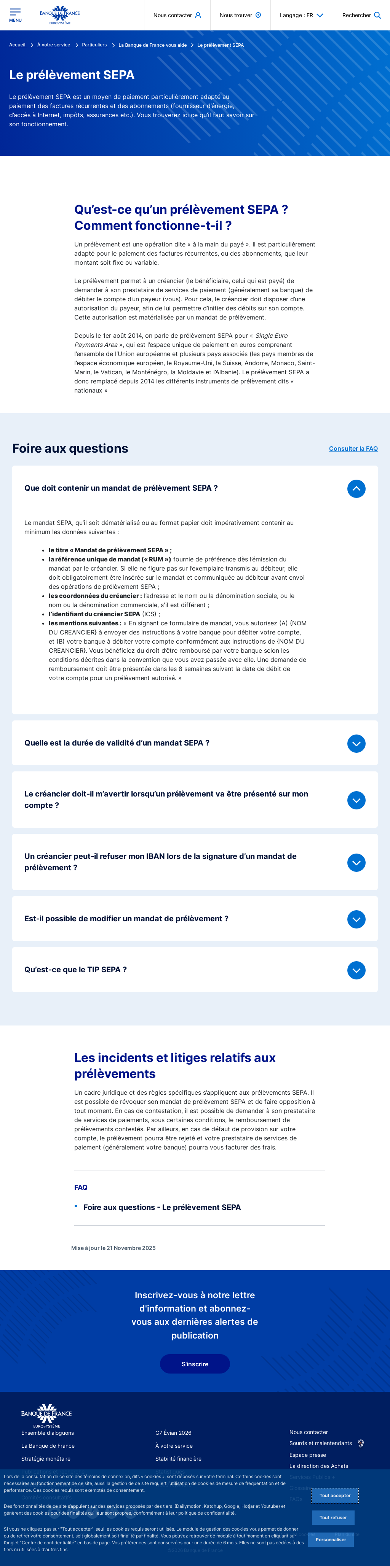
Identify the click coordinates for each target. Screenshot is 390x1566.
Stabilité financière (178, 1458)
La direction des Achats (318, 1466)
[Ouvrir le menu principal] (15, 15)
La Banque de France (48, 1445)
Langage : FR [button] (302, 15)
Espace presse (307, 1455)
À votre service (174, 1445)
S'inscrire (195, 1364)
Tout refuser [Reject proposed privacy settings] (333, 1517)
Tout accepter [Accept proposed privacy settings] (335, 1495)
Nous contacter (308, 1432)
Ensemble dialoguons (47, 1432)
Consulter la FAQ (353, 448)
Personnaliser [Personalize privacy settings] (331, 1539)
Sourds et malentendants (320, 1443)
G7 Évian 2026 (173, 1432)
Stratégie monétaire (45, 1458)
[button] (361, 15)
